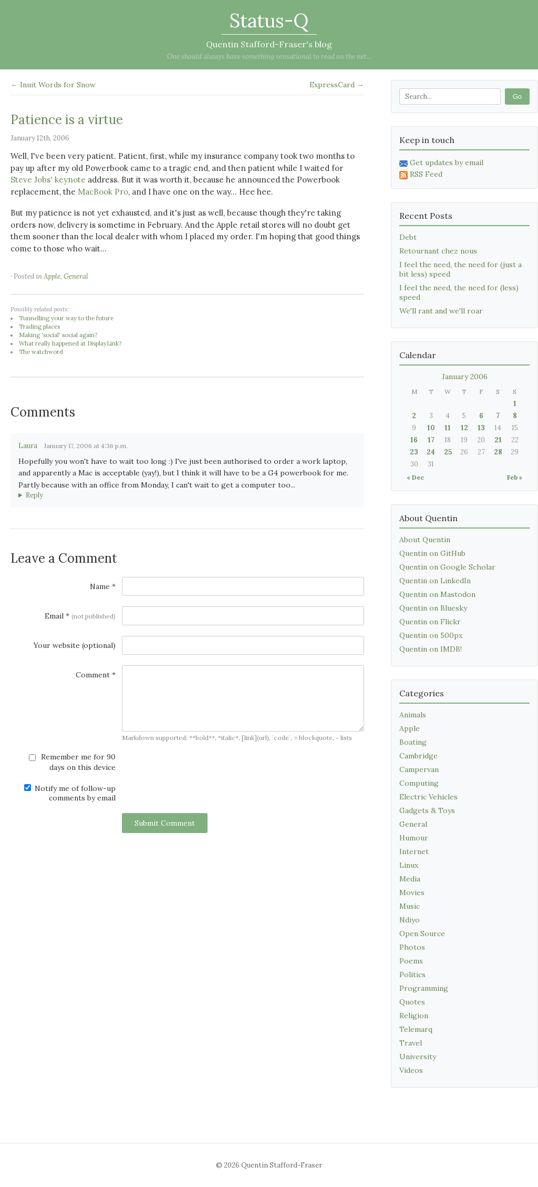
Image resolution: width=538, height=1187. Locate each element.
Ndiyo (409, 920)
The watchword (41, 352)
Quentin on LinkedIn (435, 580)
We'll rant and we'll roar (441, 311)
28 (498, 452)
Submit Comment (164, 823)
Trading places (39, 326)
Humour (413, 838)
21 (498, 439)
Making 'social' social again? (58, 335)
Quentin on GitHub (432, 553)
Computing (419, 783)
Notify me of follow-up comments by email (70, 793)
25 (448, 452)
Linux (408, 865)
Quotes (412, 1002)
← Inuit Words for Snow (53, 84)
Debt (408, 237)
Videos (411, 1070)
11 (447, 427)
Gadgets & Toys (427, 810)
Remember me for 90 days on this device (72, 762)
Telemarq (415, 1029)
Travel (410, 1043)
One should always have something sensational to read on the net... (269, 56)
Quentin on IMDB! (430, 649)
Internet (414, 851)
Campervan (419, 769)
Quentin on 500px (430, 635)
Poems (411, 961)
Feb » (514, 477)
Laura (27, 445)
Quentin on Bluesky (433, 608)
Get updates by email (441, 162)
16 (414, 439)
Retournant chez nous (438, 251)
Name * (103, 586)
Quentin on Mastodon (437, 594)
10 (431, 427)
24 (431, 452)
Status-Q (269, 20)
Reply (34, 495)
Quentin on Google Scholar (447, 567)
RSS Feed (420, 174)
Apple (52, 276)
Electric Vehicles (428, 797)
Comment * (96, 674)
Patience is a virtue (67, 119)
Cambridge (418, 755)
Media (409, 879)
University (417, 1056)
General (76, 276)
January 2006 (465, 376)
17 (431, 439)
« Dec (415, 477)
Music (409, 906)
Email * (80, 616)
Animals (412, 714)
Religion (413, 1015)
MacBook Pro (103, 192)
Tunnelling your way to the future (66, 318)
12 (464, 427)
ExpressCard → (336, 84)
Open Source (422, 933)
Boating (413, 742)
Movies (412, 892)
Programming (423, 988)
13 (481, 427)
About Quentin (424, 539)
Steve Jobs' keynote (48, 180)
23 (414, 452)
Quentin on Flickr (430, 621)
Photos (412, 947)
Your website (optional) (75, 645)
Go (517, 96)
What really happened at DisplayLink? (70, 343)
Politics (412, 974)
